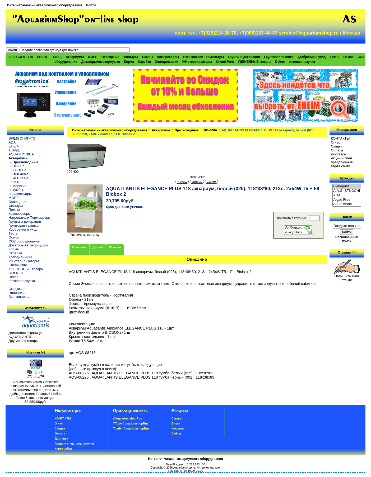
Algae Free (347, 200)
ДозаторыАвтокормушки (100, 62)
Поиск (346, 217)
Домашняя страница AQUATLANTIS (24, 335)
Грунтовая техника (278, 57)
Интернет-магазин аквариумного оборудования (44, 5)
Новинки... (16, 293)
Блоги (175, 423)
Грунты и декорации (244, 57)
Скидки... (15, 289)
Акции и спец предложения (342, 160)
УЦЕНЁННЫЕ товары (254, 62)
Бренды (347, 178)
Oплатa (337, 150)
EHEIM (42, 57)
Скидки (336, 146)
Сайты (176, 433)
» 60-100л (17, 170)
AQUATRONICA (21, 154)
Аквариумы (161, 130)
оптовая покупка (302, 62)
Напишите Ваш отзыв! (346, 276)
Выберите (347, 186)
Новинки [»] (35, 352)
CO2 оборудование (24, 241)
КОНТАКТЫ (340, 138)
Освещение (110, 57)
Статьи (176, 418)
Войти (91, 5)
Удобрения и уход (312, 57)
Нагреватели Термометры (203, 57)
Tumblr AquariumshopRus (131, 428)
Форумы (177, 428)
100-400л (210, 130)
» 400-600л (18, 178)
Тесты (334, 57)
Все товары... (19, 297)
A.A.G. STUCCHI (347, 191)
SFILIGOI (15, 273)
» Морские (17, 186)
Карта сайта (340, 166)
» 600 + (15, 182)
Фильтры (130, 57)
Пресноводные (186, 130)
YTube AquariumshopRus (131, 423)
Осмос (348, 57)
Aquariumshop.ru (184, 467)
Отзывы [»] (346, 252)
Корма (129, 62)
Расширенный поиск (346, 239)
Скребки (144, 62)
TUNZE (56, 57)
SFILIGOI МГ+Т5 (20, 57)
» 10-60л (16, 166)
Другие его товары (23, 341)
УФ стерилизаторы (197, 62)
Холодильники (166, 62)
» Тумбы (15, 190)
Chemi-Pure (225, 62)
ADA (12, 142)
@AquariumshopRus (127, 418)
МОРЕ (92, 57)
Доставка (338, 154)
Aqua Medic (347, 204)
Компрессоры (168, 57)
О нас (335, 142)
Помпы (147, 57)
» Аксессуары (19, 194)
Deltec (280, 62)
